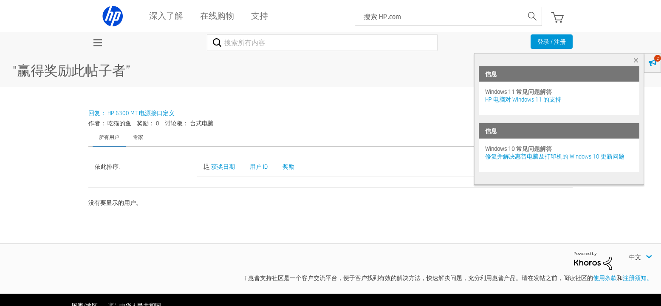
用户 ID (259, 166)
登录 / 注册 (551, 41)
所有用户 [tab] (109, 136)
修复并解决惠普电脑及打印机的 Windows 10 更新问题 (554, 156)
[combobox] (322, 42)
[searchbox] (439, 16)
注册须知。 (638, 278)
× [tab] (636, 60)
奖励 (288, 166)
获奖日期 (223, 166)
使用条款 (605, 278)
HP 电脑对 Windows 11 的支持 (523, 99)
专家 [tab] (138, 136)
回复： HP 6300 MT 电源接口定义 (131, 113)
